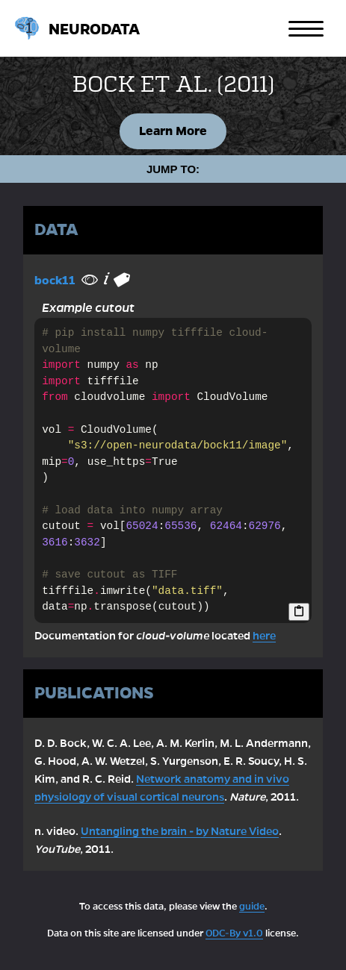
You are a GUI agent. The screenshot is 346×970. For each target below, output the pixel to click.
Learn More (173, 131)
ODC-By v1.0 (234, 933)
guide (252, 906)
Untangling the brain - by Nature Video (180, 831)
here (264, 636)
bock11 (54, 280)
